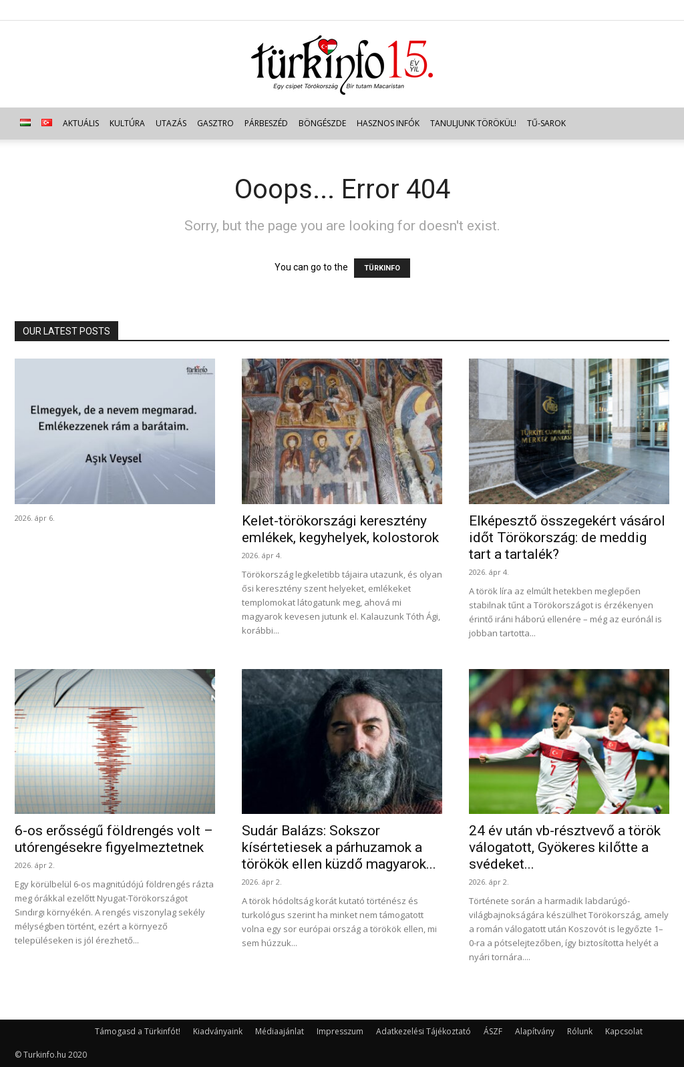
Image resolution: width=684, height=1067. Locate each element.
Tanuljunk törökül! (473, 123)
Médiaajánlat (279, 1031)
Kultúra (127, 123)
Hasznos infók (388, 123)
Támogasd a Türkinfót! (137, 1031)
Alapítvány (534, 1031)
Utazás (171, 123)
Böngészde (322, 123)
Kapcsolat (624, 1031)
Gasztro (215, 123)
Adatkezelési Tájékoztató (423, 1031)
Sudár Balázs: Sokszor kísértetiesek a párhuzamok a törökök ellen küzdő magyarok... (339, 847)
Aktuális (81, 123)
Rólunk (579, 1031)
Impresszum (340, 1031)
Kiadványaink (217, 1031)
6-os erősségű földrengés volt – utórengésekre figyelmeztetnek (114, 839)
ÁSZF (493, 1031)
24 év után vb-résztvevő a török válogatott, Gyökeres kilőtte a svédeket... (565, 847)
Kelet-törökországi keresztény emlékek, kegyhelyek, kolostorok (340, 529)
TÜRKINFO (382, 268)
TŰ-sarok (546, 123)
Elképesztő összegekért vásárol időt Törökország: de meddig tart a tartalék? (567, 537)
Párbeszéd (266, 123)
